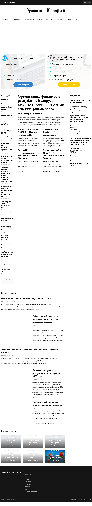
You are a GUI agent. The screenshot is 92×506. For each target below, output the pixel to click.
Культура (49, 19)
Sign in (87, 2)
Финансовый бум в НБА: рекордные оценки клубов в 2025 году (6, 147)
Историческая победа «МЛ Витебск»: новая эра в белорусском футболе (6, 191)
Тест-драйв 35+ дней (68, 85)
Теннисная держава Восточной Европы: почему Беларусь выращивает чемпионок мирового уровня (6, 174)
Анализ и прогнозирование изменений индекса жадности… (27, 154)
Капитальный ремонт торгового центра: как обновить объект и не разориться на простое (7, 250)
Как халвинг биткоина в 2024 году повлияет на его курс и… (28, 132)
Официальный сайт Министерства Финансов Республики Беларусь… (53, 154)
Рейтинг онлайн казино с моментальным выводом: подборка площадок (6, 120)
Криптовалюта (29, 19)
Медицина (58, 19)
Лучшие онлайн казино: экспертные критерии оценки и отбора (7, 216)
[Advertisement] (46, 36)
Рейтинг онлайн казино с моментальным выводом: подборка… (33, 440)
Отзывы (18, 79)
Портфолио (10, 79)
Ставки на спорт (31, 491)
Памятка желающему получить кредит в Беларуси (6, 107)
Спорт (77, 19)
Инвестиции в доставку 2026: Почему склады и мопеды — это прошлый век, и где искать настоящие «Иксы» (7, 232)
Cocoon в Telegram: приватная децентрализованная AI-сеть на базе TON (8, 267)
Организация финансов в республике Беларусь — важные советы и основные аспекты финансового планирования (41, 105)
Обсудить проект (23, 85)
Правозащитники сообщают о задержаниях (51, 132)
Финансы (17, 19)
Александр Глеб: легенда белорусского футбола (6, 204)
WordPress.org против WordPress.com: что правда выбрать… (55, 440)
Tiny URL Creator (86, 499)
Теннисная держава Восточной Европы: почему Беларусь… (55, 455)
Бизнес (39, 19)
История (69, 19)
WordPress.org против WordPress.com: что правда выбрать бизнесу (6, 134)
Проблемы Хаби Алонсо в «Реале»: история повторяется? (7, 159)
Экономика (7, 19)
